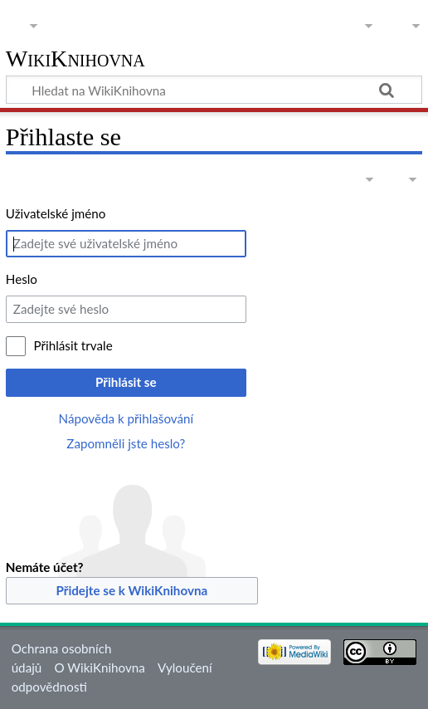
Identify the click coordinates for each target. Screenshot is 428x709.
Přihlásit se (126, 381)
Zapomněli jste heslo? (125, 443)
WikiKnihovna (75, 59)
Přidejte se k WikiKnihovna (131, 590)
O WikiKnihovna (99, 667)
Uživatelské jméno (56, 213)
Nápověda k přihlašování (126, 418)
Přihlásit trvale (73, 345)
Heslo (21, 278)
